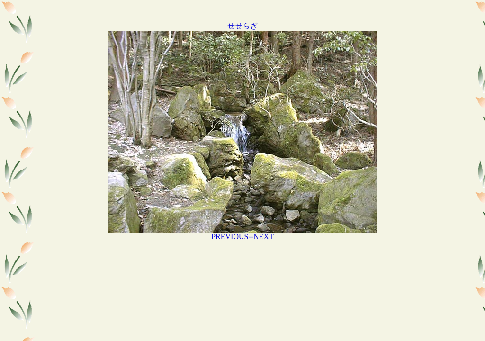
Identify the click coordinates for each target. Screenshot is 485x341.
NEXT (263, 237)
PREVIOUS (229, 237)
